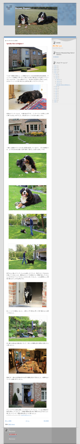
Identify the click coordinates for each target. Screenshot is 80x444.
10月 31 (59, 79)
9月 (56, 86)
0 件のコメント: (28, 415)
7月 (56, 90)
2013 (55, 69)
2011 (55, 72)
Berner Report (22, 8)
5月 (56, 91)
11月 (56, 76)
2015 (55, 66)
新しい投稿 (8, 421)
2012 (55, 71)
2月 (56, 96)
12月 (56, 74)
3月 (56, 95)
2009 (55, 101)
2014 (55, 67)
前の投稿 (46, 421)
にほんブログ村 (12, 436)
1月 (56, 98)
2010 (55, 100)
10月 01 (59, 83)
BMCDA (57, 56)
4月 (56, 93)
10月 (56, 77)
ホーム (27, 421)
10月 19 (59, 81)
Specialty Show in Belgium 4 (16, 44)
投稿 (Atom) (11, 424)
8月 (56, 88)
